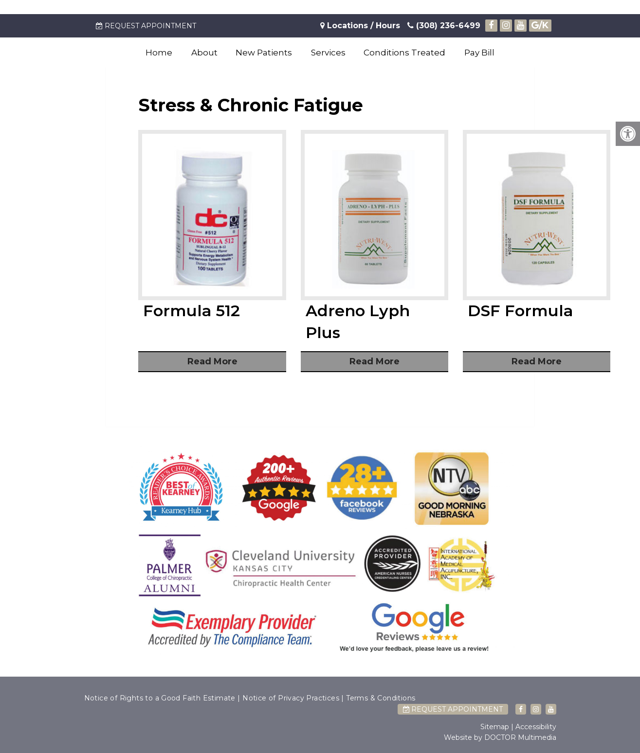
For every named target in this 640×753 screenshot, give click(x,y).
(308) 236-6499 (443, 25)
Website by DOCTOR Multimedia (500, 737)
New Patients (264, 52)
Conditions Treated (404, 52)
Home (159, 52)
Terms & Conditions (380, 698)
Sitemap (494, 726)
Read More (212, 361)
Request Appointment (146, 25)
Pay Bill (479, 52)
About (204, 52)
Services (328, 52)
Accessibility (535, 726)
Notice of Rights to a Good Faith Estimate (160, 698)
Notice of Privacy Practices (290, 698)
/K (540, 25)
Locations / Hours (363, 25)
